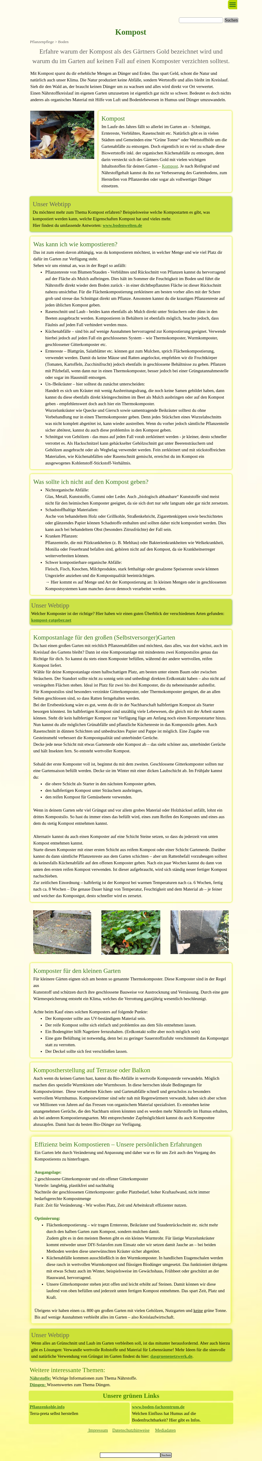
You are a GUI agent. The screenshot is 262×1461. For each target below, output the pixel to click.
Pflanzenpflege (42, 42)
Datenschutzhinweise (131, 1430)
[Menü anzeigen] (232, 4)
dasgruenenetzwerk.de (171, 1356)
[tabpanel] (131, 56)
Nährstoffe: (40, 1378)
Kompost (170, 166)
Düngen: (38, 1384)
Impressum (97, 1430)
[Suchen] (201, 20)
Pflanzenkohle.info (47, 1406)
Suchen (231, 20)
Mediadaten (165, 1430)
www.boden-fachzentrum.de (158, 1406)
